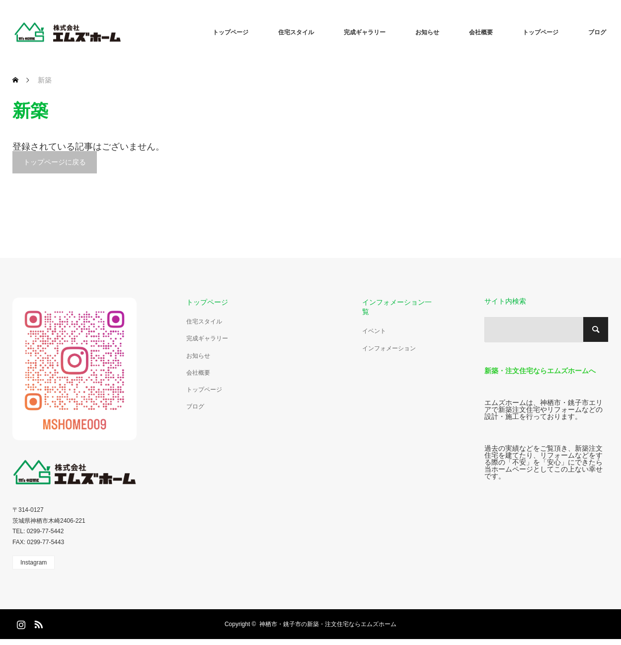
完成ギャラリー (365, 32)
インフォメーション (389, 348)
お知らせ (427, 32)
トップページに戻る (54, 162)
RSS (37, 622)
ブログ (597, 32)
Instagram (33, 562)
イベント (374, 330)
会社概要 (481, 32)
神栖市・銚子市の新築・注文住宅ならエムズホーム (327, 624)
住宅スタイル (296, 32)
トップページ (230, 32)
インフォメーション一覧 (397, 307)
